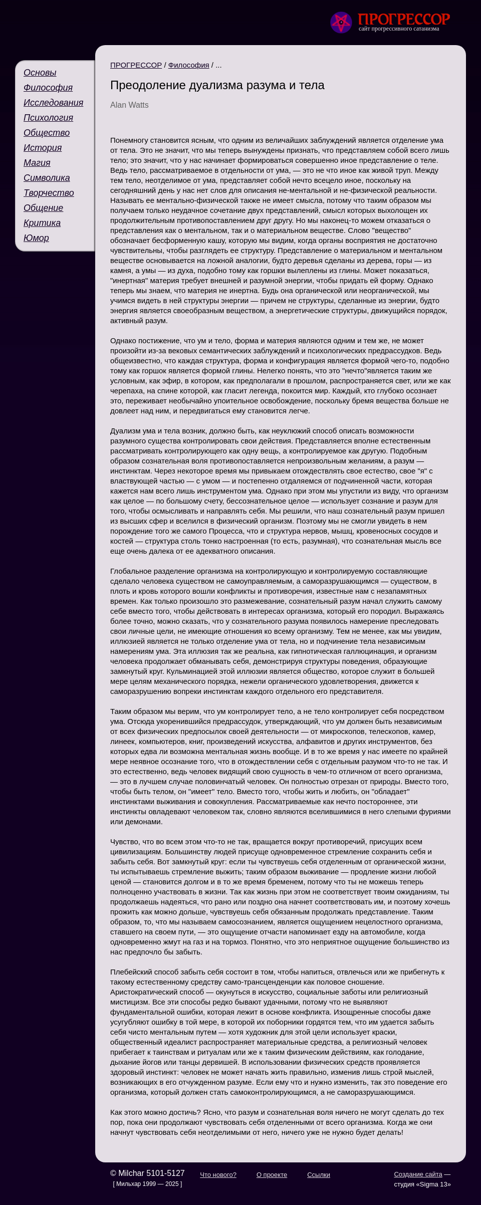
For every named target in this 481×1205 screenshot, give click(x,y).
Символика (47, 178)
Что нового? (218, 1174)
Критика (42, 223)
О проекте (272, 1174)
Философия (48, 88)
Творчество (49, 193)
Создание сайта (418, 1174)
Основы (40, 73)
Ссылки (318, 1174)
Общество (47, 133)
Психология (48, 118)
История (43, 148)
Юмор (36, 238)
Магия (37, 163)
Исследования (53, 103)
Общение (43, 208)
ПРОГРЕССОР (136, 65)
